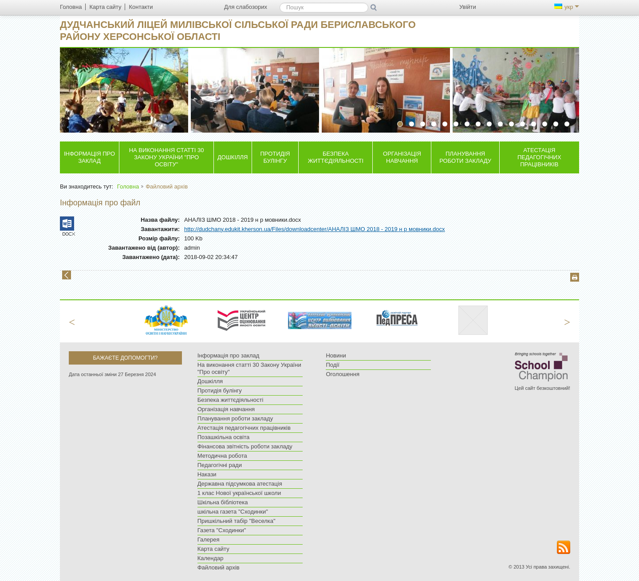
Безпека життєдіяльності (335, 157)
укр (566, 7)
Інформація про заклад (89, 157)
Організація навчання (402, 157)
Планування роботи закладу (465, 157)
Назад (66, 275)
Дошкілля (232, 157)
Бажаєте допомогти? (125, 358)
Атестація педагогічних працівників (539, 157)
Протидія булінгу (275, 157)
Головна (128, 186)
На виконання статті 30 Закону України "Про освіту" (166, 157)
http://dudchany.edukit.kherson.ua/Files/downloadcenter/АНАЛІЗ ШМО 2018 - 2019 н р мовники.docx (314, 229)
